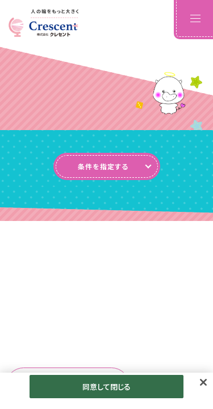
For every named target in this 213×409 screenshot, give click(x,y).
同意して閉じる (106, 390)
